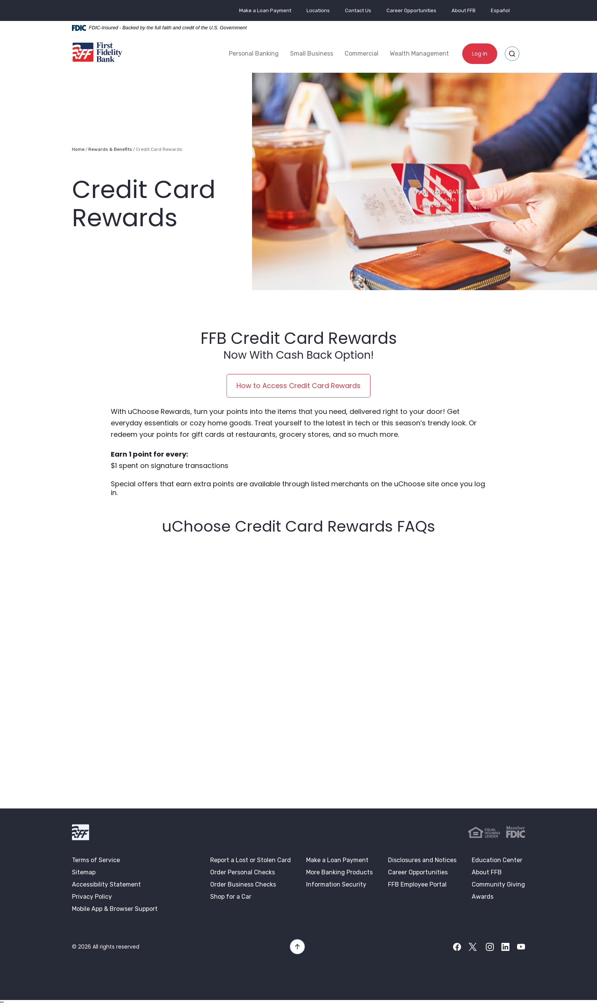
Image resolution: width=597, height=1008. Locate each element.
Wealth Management (419, 53)
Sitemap (84, 871)
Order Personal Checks (242, 871)
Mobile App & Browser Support (115, 908)
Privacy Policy (92, 896)
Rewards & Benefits (110, 149)
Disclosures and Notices (422, 859)
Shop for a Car (230, 896)
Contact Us (358, 10)
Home (78, 149)
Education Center (497, 859)
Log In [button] (479, 54)
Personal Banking (254, 53)
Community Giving (498, 884)
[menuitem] (253, 54)
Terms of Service (96, 859)
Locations (318, 10)
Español (500, 10)
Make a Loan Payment (265, 10)
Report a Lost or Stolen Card (250, 859)
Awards (482, 896)
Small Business (311, 53)
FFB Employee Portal (417, 884)
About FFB (464, 10)
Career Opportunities (411, 10)
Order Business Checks (243, 884)
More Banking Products (339, 871)
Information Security (336, 884)
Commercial (361, 53)
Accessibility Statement (106, 884)
